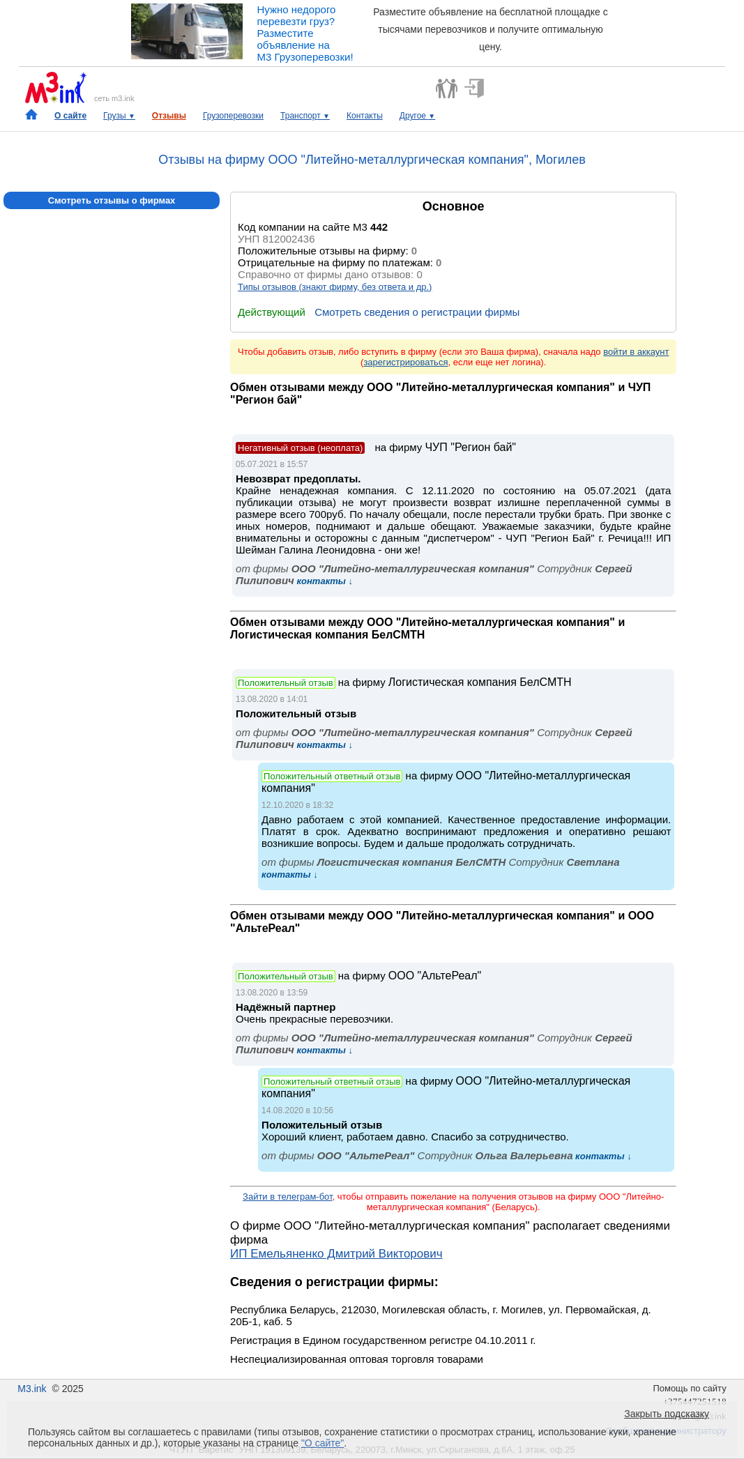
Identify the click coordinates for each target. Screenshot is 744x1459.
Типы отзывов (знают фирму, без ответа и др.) (335, 287)
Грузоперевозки (233, 116)
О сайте (70, 116)
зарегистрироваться (405, 362)
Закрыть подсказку (666, 1413)
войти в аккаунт (636, 351)
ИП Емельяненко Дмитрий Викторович (336, 1253)
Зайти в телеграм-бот (287, 1196)
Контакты (365, 116)
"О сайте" (322, 1443)
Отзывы (169, 116)
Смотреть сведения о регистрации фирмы (416, 312)
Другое (417, 116)
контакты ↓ (323, 581)
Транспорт (305, 116)
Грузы (119, 116)
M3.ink (31, 1388)
